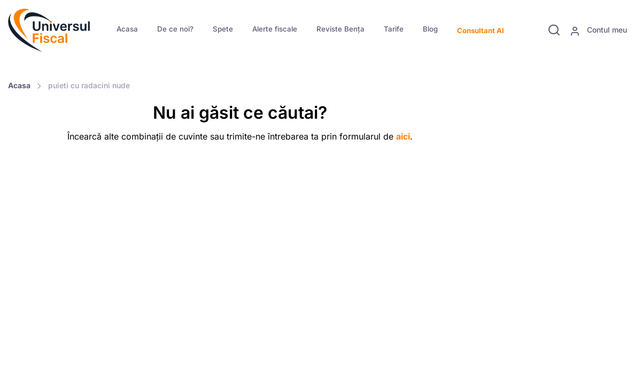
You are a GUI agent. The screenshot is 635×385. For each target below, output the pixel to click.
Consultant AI (480, 30)
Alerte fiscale (274, 29)
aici (403, 136)
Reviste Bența (340, 29)
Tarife (394, 29)
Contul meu (598, 30)
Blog (430, 29)
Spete (223, 29)
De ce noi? (175, 29)
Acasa (127, 29)
